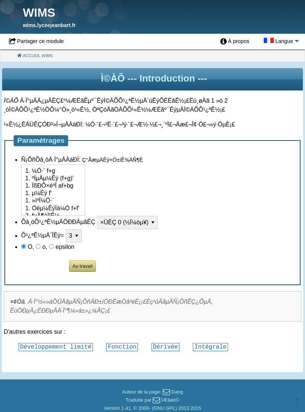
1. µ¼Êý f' (53, 193)
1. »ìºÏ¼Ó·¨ (53, 201)
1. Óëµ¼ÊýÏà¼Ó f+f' (53, 208)
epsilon (65, 247)
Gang (177, 392)
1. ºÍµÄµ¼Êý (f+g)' (53, 178)
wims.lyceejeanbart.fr (49, 25)
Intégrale (210, 347)
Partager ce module (40, 41)
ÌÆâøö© (170, 400)
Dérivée (165, 347)
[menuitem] (234, 41)
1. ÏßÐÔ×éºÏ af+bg (53, 186)
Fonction (122, 347)
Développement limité (55, 347)
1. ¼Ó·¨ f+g (53, 171)
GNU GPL (164, 408)
